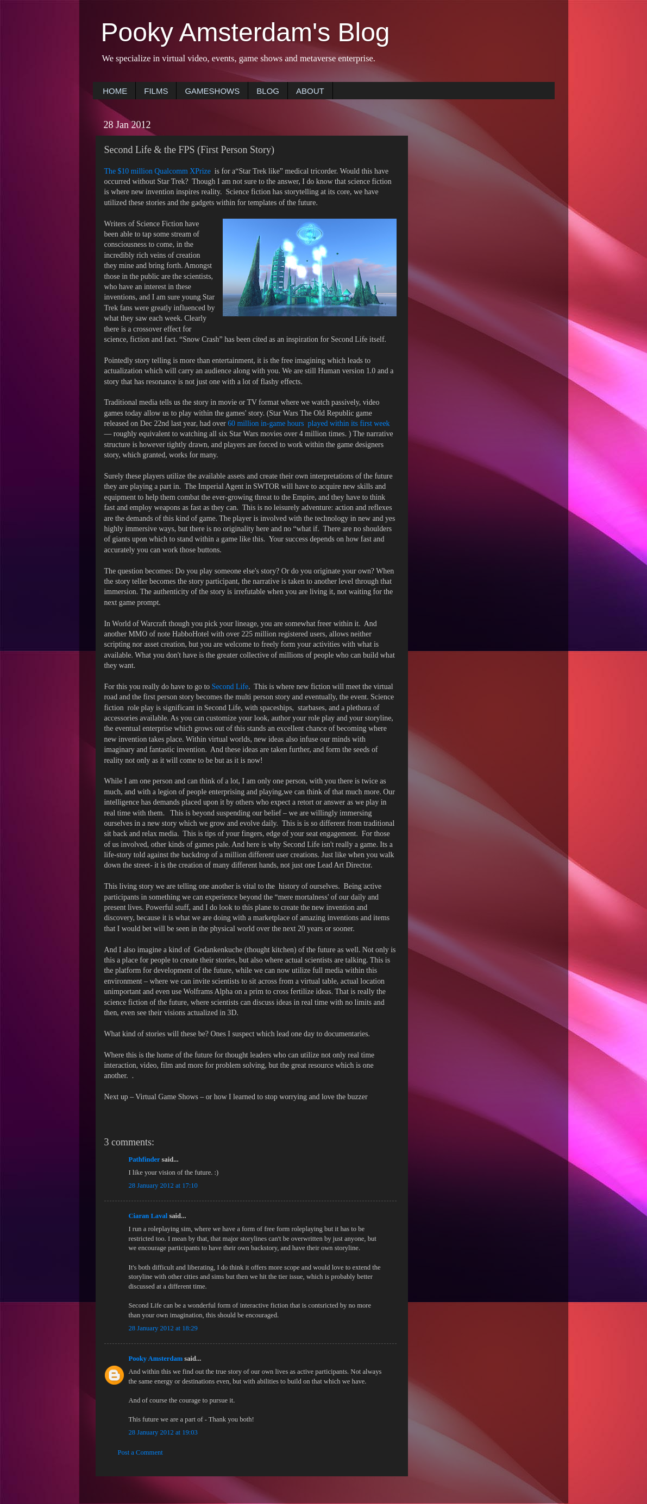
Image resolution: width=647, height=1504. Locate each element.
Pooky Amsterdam (156, 1358)
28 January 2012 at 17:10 (163, 1185)
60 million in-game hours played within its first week (309, 423)
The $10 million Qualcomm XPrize (157, 171)
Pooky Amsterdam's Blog (245, 32)
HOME (115, 90)
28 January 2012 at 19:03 (163, 1432)
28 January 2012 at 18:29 (163, 1328)
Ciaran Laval (148, 1216)
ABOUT (310, 90)
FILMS (156, 90)
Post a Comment (140, 1452)
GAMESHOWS (212, 90)
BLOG (267, 90)
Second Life (230, 687)
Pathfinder (144, 1159)
